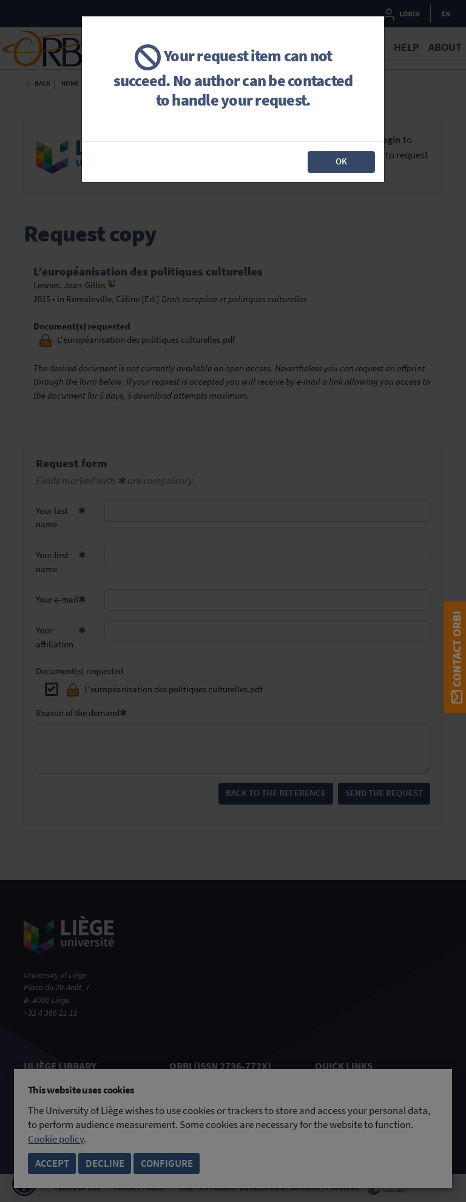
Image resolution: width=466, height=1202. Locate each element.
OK (341, 161)
